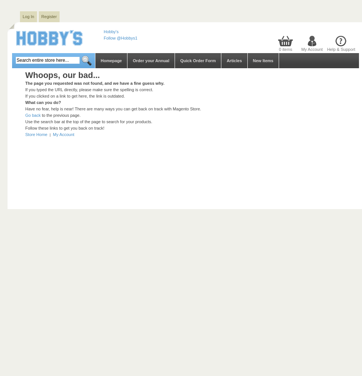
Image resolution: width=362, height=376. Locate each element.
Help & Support (341, 49)
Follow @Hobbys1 (120, 38)
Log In (28, 16)
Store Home (36, 134)
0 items (285, 49)
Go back (33, 115)
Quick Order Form (198, 60)
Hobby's (111, 31)
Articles (234, 60)
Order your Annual (151, 60)
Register (49, 16)
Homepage (111, 60)
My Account (312, 49)
